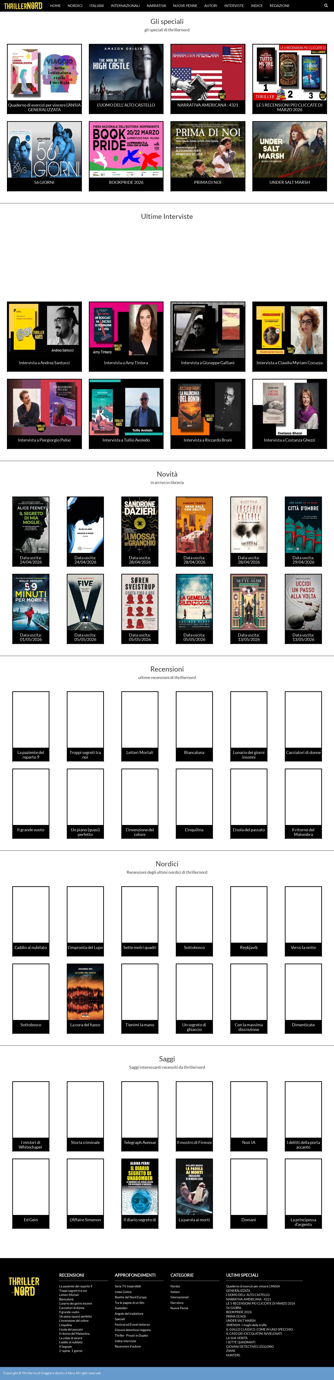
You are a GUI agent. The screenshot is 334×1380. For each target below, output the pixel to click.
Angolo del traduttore (129, 1313)
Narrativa (156, 6)
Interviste (234, 6)
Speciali (120, 1319)
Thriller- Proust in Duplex (131, 1335)
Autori (210, 6)
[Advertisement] (167, 266)
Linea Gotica (123, 1292)
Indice (257, 6)
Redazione (280, 6)
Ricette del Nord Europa (131, 1297)
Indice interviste (125, 1341)
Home (55, 6)
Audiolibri (121, 1308)
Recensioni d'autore (128, 1346)
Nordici (75, 6)
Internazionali (125, 6)
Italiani (97, 6)
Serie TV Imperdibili (128, 1286)
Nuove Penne (185, 6)
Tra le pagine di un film (129, 1303)
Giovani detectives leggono (133, 1330)
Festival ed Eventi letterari (132, 1324)
